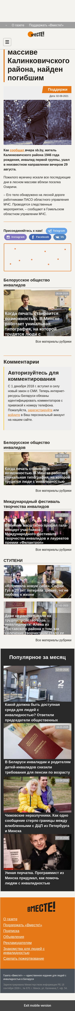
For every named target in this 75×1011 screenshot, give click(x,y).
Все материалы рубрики (53, 341)
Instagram (15, 237)
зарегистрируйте (40, 410)
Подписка (11, 931)
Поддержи (57, 89)
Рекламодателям (17, 943)
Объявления (13, 937)
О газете (18, 25)
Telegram (56, 231)
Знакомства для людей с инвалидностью (24, 951)
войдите (14, 415)
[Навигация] (7, 42)
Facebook (40, 237)
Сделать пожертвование (23, 959)
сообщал (17, 150)
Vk (60, 237)
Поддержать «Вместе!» (46, 25)
